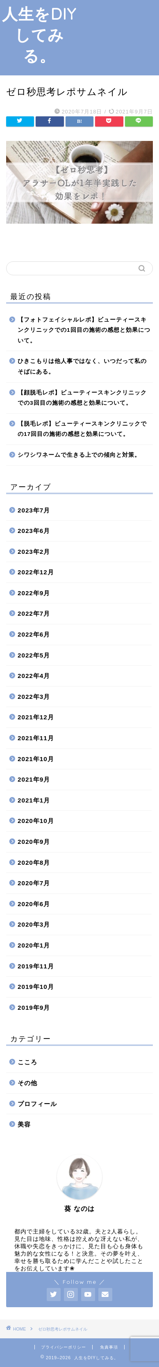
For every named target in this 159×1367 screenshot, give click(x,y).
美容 (24, 1124)
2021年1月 (34, 800)
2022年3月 (34, 696)
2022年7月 (34, 613)
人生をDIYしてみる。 (39, 35)
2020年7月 (34, 883)
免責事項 (109, 1347)
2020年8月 (34, 862)
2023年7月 (34, 510)
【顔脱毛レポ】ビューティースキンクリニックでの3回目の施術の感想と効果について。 (82, 398)
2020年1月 (34, 945)
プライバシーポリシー (63, 1347)
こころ (27, 1062)
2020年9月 (34, 841)
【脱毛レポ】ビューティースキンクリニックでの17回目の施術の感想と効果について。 (82, 429)
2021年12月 (36, 717)
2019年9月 (34, 1007)
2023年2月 (34, 551)
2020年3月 (34, 924)
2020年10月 (36, 820)
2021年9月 (34, 779)
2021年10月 (36, 758)
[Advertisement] (119, 36)
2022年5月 (34, 655)
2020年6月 (34, 903)
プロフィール (37, 1103)
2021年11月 (36, 738)
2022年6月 (34, 634)
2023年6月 (34, 530)
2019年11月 (36, 966)
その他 (27, 1082)
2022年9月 (34, 592)
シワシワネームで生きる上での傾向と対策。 (79, 455)
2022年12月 (36, 572)
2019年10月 (36, 986)
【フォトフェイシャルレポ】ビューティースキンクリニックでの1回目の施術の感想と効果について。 (84, 330)
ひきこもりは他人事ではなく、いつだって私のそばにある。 (82, 366)
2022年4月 (34, 675)
